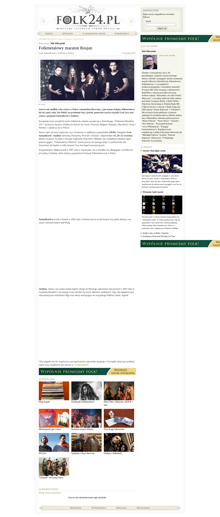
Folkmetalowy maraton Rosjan (74, 39)
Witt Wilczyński (57, 43)
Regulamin (143, 508)
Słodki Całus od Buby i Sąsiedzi (156, 233)
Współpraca (99, 508)
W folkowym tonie (94, 34)
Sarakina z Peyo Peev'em (86, 444)
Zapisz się (162, 28)
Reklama (121, 508)
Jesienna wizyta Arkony (86, 419)
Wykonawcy (122, 34)
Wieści (48, 34)
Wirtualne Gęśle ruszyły (153, 192)
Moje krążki (54, 392)
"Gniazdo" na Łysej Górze (54, 468)
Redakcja (75, 508)
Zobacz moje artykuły (167, 55)
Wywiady (67, 34)
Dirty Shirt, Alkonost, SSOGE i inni (119, 393)
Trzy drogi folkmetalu (119, 419)
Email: (148, 21)
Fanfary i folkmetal (119, 444)
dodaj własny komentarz (50, 492)
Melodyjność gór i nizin (54, 419)
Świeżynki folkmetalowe (86, 392)
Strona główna (87, 18)
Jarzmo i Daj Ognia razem (154, 151)
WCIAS (54, 444)
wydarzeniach (81, 365)
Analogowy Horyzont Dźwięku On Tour (159, 236)
